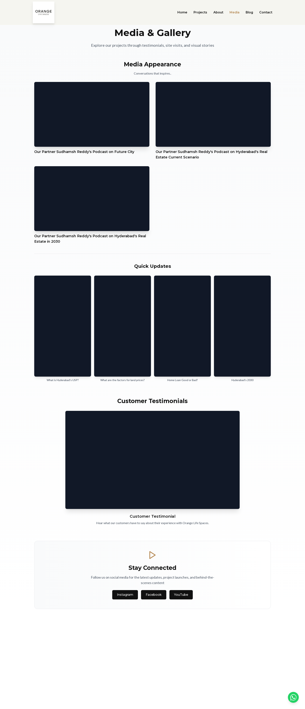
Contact (265, 12)
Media (234, 12)
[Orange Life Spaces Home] (43, 12)
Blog (249, 12)
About (218, 12)
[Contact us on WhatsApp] (293, 697)
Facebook (154, 595)
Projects (200, 12)
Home (182, 12)
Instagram (125, 595)
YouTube (181, 595)
